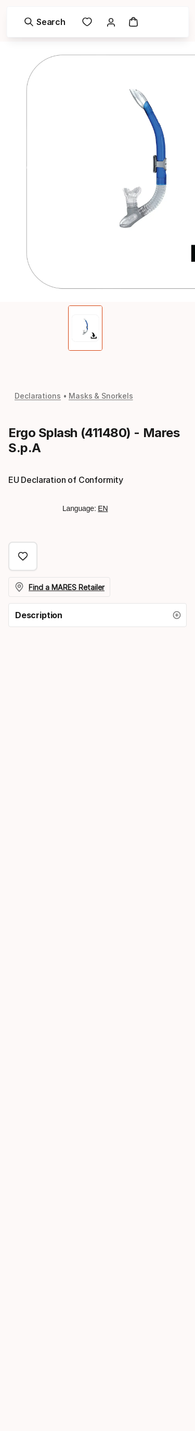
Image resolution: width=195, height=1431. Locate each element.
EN (103, 508)
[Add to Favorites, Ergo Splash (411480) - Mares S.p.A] (22, 556)
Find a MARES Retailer (60, 587)
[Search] (44, 22)
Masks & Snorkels (101, 395)
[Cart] (133, 22)
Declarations (38, 395)
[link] (87, 22)
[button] (97, 615)
